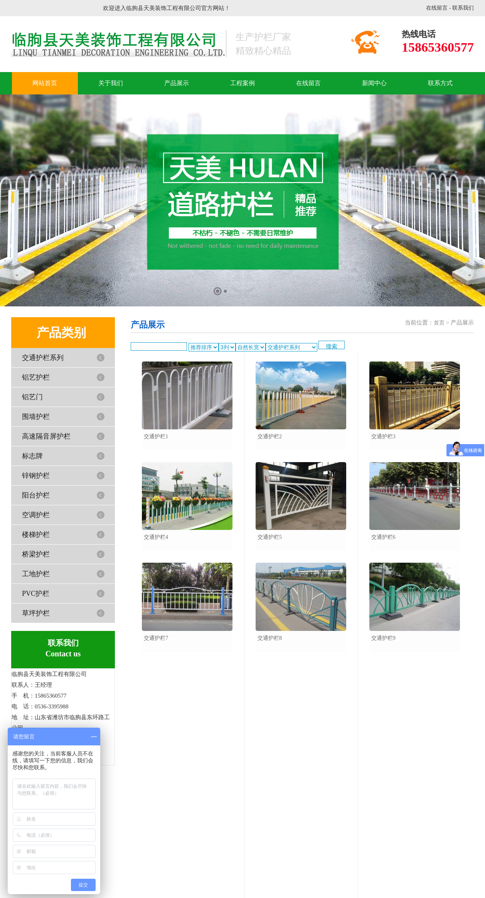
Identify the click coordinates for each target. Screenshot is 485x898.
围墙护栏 (36, 416)
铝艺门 (32, 397)
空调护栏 (36, 515)
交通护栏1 (156, 436)
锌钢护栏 (36, 475)
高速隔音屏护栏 (46, 436)
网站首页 (44, 83)
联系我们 (463, 8)
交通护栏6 (383, 537)
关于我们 (110, 83)
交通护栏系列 (43, 358)
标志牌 (32, 456)
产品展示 (176, 83)
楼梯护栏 (36, 534)
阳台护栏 (36, 495)
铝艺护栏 (36, 377)
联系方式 (440, 83)
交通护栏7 (156, 638)
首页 (439, 323)
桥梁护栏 (36, 554)
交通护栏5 (270, 537)
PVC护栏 (35, 593)
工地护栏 (36, 574)
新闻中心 (374, 83)
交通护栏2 (270, 436)
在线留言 (437, 8)
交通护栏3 (383, 436)
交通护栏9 (383, 638)
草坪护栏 (36, 613)
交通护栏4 (156, 537)
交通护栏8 (270, 638)
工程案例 (242, 83)
